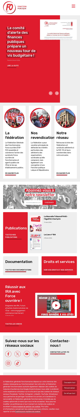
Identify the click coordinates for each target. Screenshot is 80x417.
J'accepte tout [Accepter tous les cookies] (69, 383)
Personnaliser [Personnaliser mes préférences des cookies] (69, 388)
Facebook (8, 354)
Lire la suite (13, 66)
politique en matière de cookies (28, 412)
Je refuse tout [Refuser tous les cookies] (69, 393)
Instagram (8, 363)
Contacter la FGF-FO (59, 352)
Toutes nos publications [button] (11, 236)
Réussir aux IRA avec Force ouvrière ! (15, 294)
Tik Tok (17, 363)
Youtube (27, 354)
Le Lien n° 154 (50, 235)
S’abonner (49, 203)
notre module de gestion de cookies (26, 407)
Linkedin (36, 354)
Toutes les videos (13, 324)
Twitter (17, 354)
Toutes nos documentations (18, 270)
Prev (51, 93)
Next (57, 93)
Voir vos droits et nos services (58, 270)
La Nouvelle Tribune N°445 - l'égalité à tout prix (56, 217)
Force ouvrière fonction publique (15, 7)
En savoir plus (12, 173)
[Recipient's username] (33, 202)
